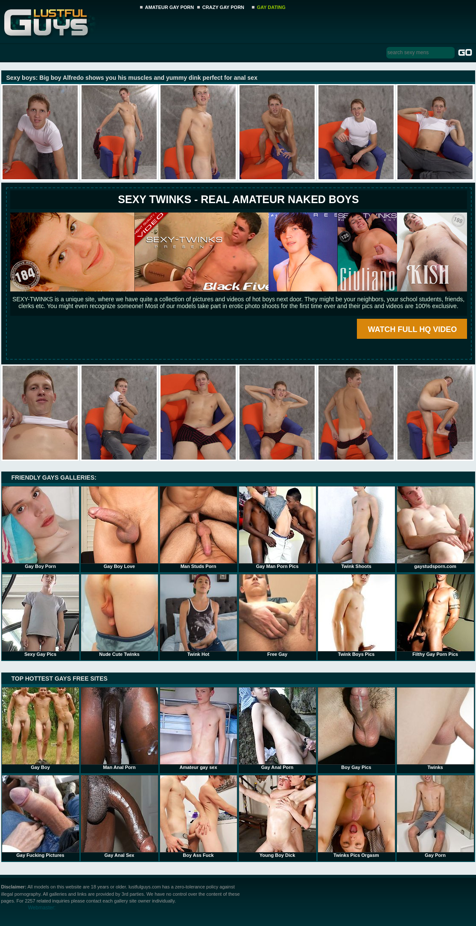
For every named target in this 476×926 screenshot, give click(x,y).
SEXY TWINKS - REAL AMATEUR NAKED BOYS (238, 199)
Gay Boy (40, 728)
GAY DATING (271, 7)
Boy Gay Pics (356, 728)
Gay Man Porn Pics (277, 527)
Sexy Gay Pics (40, 615)
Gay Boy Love (119, 527)
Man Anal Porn (119, 728)
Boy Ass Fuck (198, 816)
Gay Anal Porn (277, 728)
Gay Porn (435, 816)
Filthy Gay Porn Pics (435, 615)
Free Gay (277, 615)
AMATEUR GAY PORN (169, 7)
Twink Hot (198, 615)
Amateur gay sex (198, 728)
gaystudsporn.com (435, 527)
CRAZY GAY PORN (223, 7)
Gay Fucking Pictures (40, 816)
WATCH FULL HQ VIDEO (412, 329)
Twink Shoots (356, 527)
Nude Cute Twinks (119, 615)
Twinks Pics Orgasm (356, 816)
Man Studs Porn (198, 527)
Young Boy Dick (277, 816)
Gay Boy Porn (40, 527)
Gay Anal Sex (119, 816)
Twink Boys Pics (356, 615)
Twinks (435, 728)
